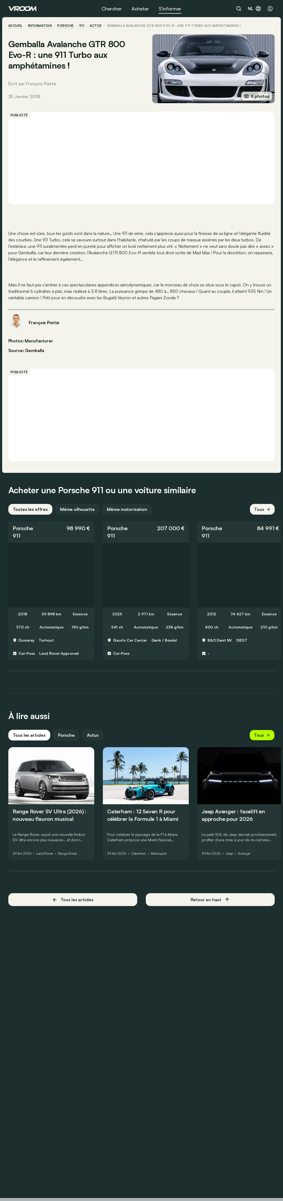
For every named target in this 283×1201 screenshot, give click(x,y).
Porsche (66, 25)
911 (82, 25)
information (40, 25)
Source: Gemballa (27, 349)
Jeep (229, 856)
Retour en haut (210, 902)
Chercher (111, 9)
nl (255, 8)
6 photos (256, 96)
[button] (52, 534)
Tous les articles (29, 737)
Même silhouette (77, 511)
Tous (262, 511)
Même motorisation (127, 511)
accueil (16, 25)
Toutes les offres (30, 511)
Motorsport (159, 856)
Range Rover (68, 856)
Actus (93, 737)
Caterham (138, 856)
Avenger (244, 856)
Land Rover (45, 856)
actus (96, 25)
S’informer (170, 9)
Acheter (140, 9)
